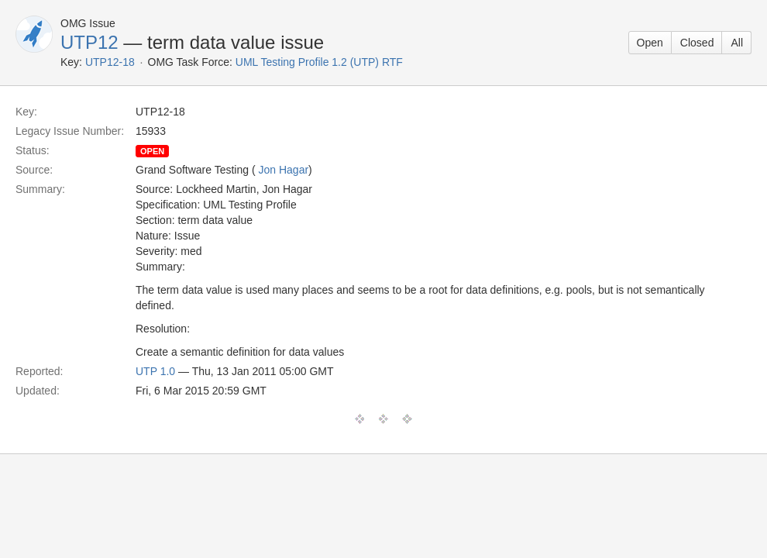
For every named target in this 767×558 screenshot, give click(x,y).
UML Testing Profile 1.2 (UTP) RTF (319, 62)
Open (650, 42)
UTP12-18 (110, 62)
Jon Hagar (283, 170)
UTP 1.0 (155, 371)
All (737, 42)
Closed (697, 42)
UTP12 (89, 42)
